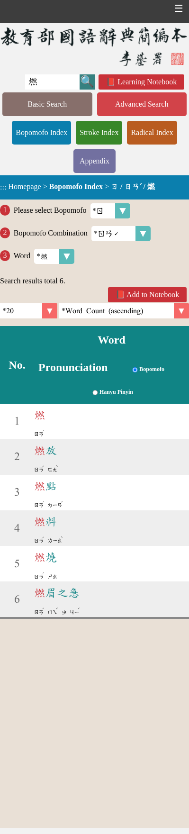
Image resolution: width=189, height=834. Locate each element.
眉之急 (57, 592)
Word (44, 256)
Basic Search (47, 104)
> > (77, 186)
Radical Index (152, 132)
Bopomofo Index (41, 132)
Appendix (94, 161)
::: (3, 187)
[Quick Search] (52, 82)
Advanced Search (141, 104)
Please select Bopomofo (72, 210)
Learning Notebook (147, 82)
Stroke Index (99, 132)
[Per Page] (28, 310)
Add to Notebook (152, 294)
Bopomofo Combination (82, 233)
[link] (124, 310)
